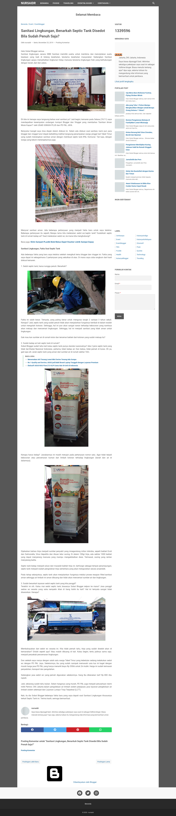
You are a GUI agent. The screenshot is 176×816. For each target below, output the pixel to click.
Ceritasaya (120, 236)
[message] (135, 302)
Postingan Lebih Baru (30, 762)
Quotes (139, 251)
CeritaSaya (103, 3)
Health (118, 255)
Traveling (68, 3)
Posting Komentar (63, 43)
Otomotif (140, 243)
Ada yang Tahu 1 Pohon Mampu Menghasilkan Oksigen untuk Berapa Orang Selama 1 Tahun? (140, 107)
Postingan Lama (103, 762)
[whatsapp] (100, 729)
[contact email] (133, 287)
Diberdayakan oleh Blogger (66, 782)
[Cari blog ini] (153, 3)
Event (118, 239)
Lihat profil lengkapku (124, 81)
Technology (141, 255)
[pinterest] (77, 729)
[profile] (119, 49)
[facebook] (32, 729)
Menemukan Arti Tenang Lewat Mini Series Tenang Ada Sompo (52, 359)
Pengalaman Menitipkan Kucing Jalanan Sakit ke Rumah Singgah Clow (138, 147)
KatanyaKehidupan (144, 239)
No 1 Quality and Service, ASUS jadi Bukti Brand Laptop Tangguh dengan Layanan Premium (63, 362)
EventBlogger (85, 3)
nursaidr (28, 3)
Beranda (44, 3)
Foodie (56, 3)
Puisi (138, 247)
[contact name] (133, 278)
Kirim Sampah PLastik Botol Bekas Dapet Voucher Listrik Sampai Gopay (62, 242)
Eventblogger (121, 243)
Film (117, 247)
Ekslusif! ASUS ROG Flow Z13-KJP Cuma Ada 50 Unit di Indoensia (53, 366)
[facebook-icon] (79, 793)
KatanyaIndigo (142, 236)
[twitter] (55, 729)
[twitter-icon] (88, 793)
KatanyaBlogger (122, 258)
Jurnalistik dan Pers (133, 160)
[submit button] (119, 316)
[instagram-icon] (96, 793)
